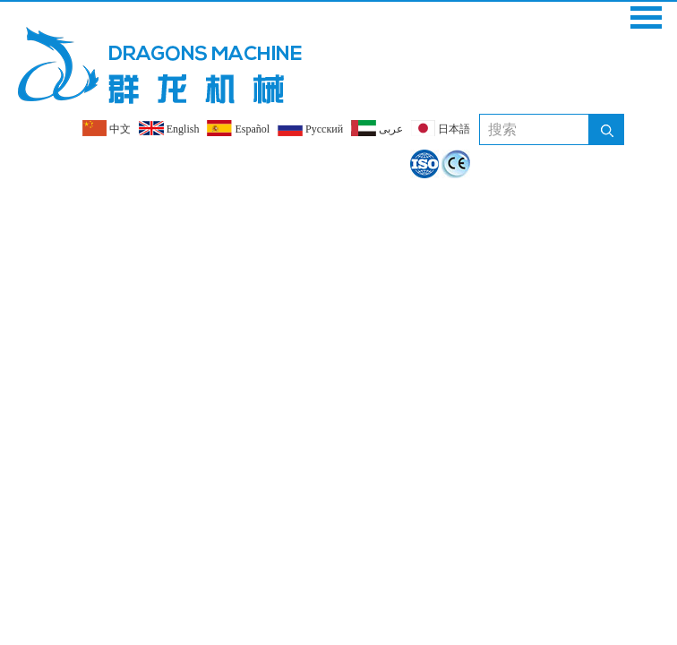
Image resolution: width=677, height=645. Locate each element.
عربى (377, 128)
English (169, 128)
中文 (106, 128)
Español (238, 128)
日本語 (440, 128)
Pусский (310, 128)
